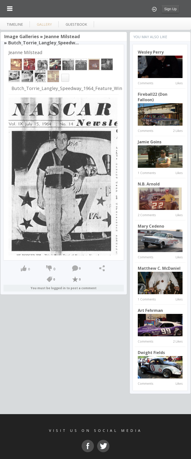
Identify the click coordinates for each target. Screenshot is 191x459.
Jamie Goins (149, 142)
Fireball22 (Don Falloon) (152, 97)
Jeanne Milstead (62, 36)
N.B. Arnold (149, 184)
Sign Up (170, 9)
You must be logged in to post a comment (63, 288)
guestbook (76, 24)
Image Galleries (21, 36)
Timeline (15, 24)
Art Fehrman (150, 310)
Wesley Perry (151, 52)
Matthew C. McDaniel (159, 268)
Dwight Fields (151, 352)
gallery (44, 24)
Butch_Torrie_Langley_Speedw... (43, 43)
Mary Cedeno (151, 226)
